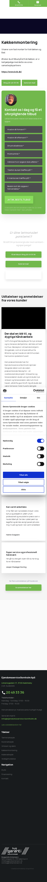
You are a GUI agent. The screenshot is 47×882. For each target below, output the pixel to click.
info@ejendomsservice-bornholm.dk (19, 718)
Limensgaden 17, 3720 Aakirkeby (17, 683)
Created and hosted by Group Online (22, 869)
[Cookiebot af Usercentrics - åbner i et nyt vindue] (33, 390)
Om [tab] (38, 398)
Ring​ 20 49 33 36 (11, 82)
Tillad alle (23, 475)
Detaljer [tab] (23, 398)
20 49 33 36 (15, 692)
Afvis (23, 489)
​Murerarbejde (8, 742)
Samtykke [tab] (8, 398)
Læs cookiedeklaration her (12, 725)
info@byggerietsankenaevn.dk (12, 861)
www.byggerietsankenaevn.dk (12, 863)
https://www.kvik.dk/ (12, 71)
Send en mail (29, 82)
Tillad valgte (23, 482)
